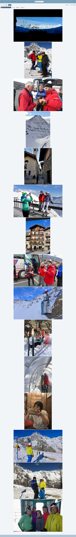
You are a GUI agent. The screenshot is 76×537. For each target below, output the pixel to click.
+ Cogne (22, 7)
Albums (2, 1)
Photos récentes (31, 1)
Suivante (41, 533)
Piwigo (40, 535)
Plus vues (19, 1)
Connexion (73, 1)
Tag (4, 4)
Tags (5, 1)
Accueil (2, 4)
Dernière (44, 533)
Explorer (9, 1)
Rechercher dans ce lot (7, 7)
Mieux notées (24, 1)
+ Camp (17, 7)
